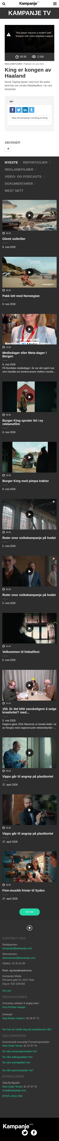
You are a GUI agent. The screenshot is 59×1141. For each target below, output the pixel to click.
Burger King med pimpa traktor (25, 481)
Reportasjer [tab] (35, 162)
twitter (25, 1133)
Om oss (6, 990)
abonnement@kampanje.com (18, 958)
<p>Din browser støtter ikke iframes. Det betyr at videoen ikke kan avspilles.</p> (29, 39)
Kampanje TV (29, 13)
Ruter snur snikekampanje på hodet (29, 538)
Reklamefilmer (13, 64)
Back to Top (29, 928)
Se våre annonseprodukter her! (19, 1051)
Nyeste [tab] (11, 162)
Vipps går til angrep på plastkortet (27, 776)
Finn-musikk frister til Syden (23, 890)
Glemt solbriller (13, 239)
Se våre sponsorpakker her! (17, 1070)
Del (11, 101)
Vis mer (29, 912)
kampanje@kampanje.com (17, 948)
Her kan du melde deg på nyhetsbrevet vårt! (26, 1029)
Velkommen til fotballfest (20, 652)
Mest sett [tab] (14, 190)
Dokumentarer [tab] (19, 183)
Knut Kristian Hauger (14, 1007)
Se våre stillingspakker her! (17, 1057)
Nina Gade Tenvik (12, 1045)
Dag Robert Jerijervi (13, 1018)
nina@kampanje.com (14, 1090)
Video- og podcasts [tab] (23, 176)
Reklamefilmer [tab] (19, 169)
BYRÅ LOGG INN (12, 1096)
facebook (34, 1133)
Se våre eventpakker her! (16, 1062)
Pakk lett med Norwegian (21, 296)
